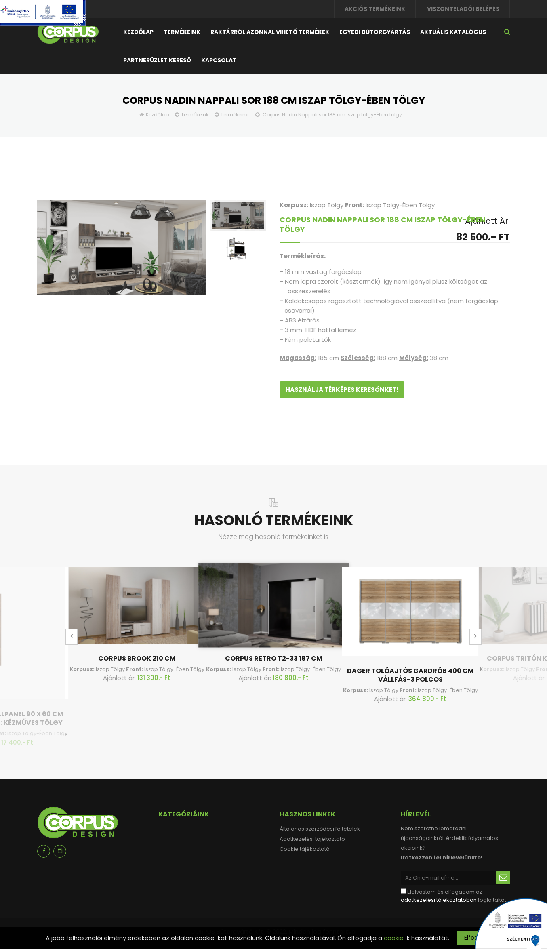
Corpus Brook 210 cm (137, 658)
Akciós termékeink (375, 9)
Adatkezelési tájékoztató (312, 839)
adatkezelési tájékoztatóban (439, 900)
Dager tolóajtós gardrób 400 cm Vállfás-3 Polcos (410, 675)
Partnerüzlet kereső (157, 60)
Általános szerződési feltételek (320, 829)
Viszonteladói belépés (463, 9)
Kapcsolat (219, 60)
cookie (394, 938)
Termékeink (182, 32)
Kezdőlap (138, 32)
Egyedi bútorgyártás (374, 32)
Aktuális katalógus (453, 32)
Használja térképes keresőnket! (342, 389)
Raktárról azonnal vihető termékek (269, 32)
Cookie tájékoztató (305, 849)
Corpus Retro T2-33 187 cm (273, 658)
